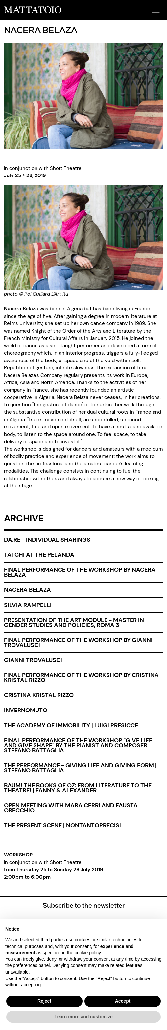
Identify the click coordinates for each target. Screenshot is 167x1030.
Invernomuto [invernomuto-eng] (25, 710)
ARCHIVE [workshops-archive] (24, 518)
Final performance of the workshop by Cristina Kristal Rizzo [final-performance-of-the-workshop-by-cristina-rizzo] (81, 677)
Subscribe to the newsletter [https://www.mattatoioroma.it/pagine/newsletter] (84, 905)
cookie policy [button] (88, 952)
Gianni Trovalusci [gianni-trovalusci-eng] (33, 660)
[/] (32, 9)
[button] (155, 8)
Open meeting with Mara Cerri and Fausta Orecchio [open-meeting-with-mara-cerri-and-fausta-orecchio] (71, 807)
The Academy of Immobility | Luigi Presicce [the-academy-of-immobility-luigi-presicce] (71, 725)
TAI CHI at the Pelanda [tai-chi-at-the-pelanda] (39, 555)
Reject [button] (44, 1001)
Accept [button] (123, 1001)
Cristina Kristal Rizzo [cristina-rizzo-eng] (39, 695)
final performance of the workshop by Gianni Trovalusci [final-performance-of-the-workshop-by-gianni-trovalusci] (78, 642)
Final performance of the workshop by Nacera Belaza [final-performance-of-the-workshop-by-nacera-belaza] (79, 572)
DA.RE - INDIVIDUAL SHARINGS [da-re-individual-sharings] (47, 540)
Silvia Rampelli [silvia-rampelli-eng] (28, 605)
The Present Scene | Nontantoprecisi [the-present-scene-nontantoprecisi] (62, 825)
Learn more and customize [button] (83, 1016)
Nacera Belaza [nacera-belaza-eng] (27, 590)
